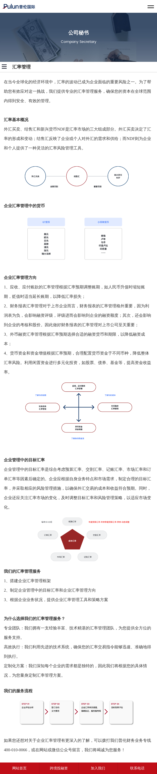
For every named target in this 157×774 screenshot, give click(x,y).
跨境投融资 (59, 768)
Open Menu (4, 67)
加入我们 (98, 768)
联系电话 (137, 768)
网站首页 (19, 768)
